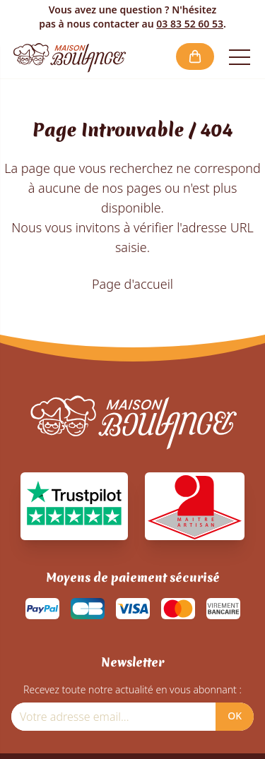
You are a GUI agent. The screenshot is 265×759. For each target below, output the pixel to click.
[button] (195, 56)
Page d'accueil (132, 283)
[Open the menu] (239, 56)
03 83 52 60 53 (189, 23)
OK (235, 715)
